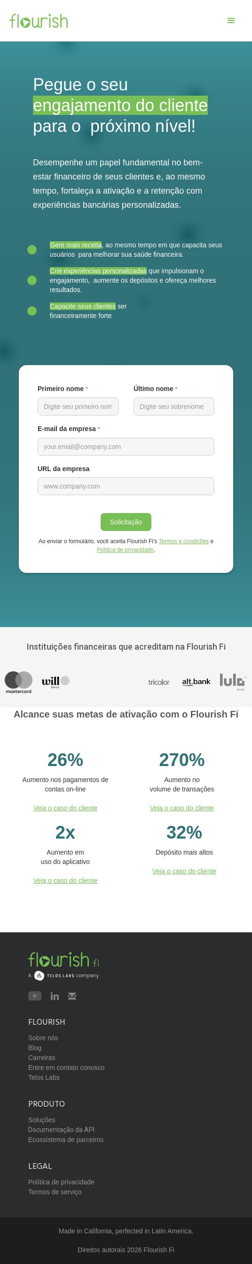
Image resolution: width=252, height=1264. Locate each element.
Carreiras (41, 1057)
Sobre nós (43, 1038)
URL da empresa (63, 469)
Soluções (41, 1120)
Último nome (155, 388)
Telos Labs (44, 1077)
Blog (34, 1048)
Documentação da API (61, 1130)
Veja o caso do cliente (65, 808)
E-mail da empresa (69, 428)
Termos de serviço (55, 1192)
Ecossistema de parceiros (65, 1139)
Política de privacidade (125, 549)
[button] (231, 20)
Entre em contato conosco (66, 1067)
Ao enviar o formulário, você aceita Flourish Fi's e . (126, 545)
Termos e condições (183, 541)
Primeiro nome (63, 388)
